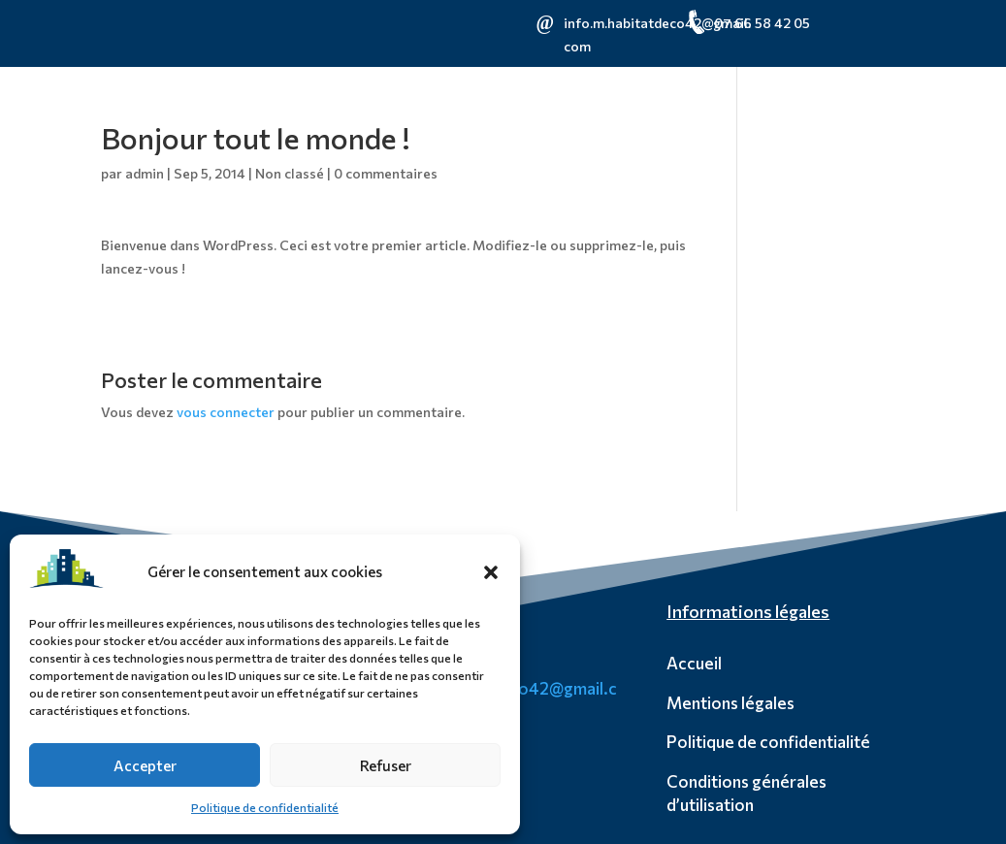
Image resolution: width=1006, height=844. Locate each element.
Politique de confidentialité (265, 807)
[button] (491, 572)
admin (144, 173)
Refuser (385, 765)
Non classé (289, 173)
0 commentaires (386, 173)
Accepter (145, 765)
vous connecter (226, 412)
